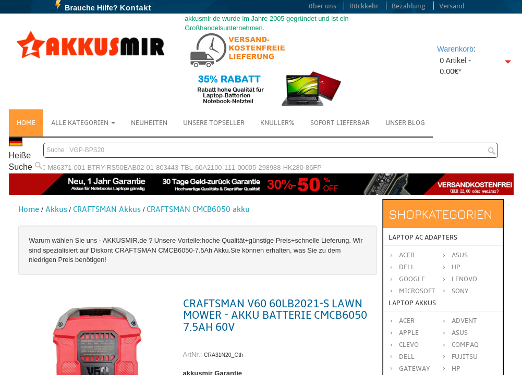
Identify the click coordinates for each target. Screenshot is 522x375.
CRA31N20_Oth (223, 355)
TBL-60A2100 (201, 167)
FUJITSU (465, 357)
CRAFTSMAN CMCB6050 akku (198, 209)
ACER (407, 321)
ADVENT (464, 321)
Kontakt (136, 8)
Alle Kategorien (83, 123)
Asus (460, 255)
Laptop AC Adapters (423, 237)
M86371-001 (66, 167)
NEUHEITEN (149, 123)
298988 (270, 167)
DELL (407, 357)
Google (412, 279)
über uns (322, 6)
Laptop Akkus (412, 303)
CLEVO (409, 345)
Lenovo (464, 279)
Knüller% (277, 123)
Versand (452, 6)
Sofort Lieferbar (340, 123)
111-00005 (240, 167)
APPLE (409, 333)
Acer (407, 255)
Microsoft (417, 291)
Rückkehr (364, 6)
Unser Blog (405, 123)
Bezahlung (409, 6)
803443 (167, 167)
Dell (407, 267)
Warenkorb (455, 49)
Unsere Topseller (214, 123)
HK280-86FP (302, 167)
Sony (460, 291)
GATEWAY (414, 369)
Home (26, 123)
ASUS (460, 333)
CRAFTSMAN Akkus (107, 209)
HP (456, 267)
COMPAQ (465, 345)
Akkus (56, 209)
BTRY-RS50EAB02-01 (121, 167)
